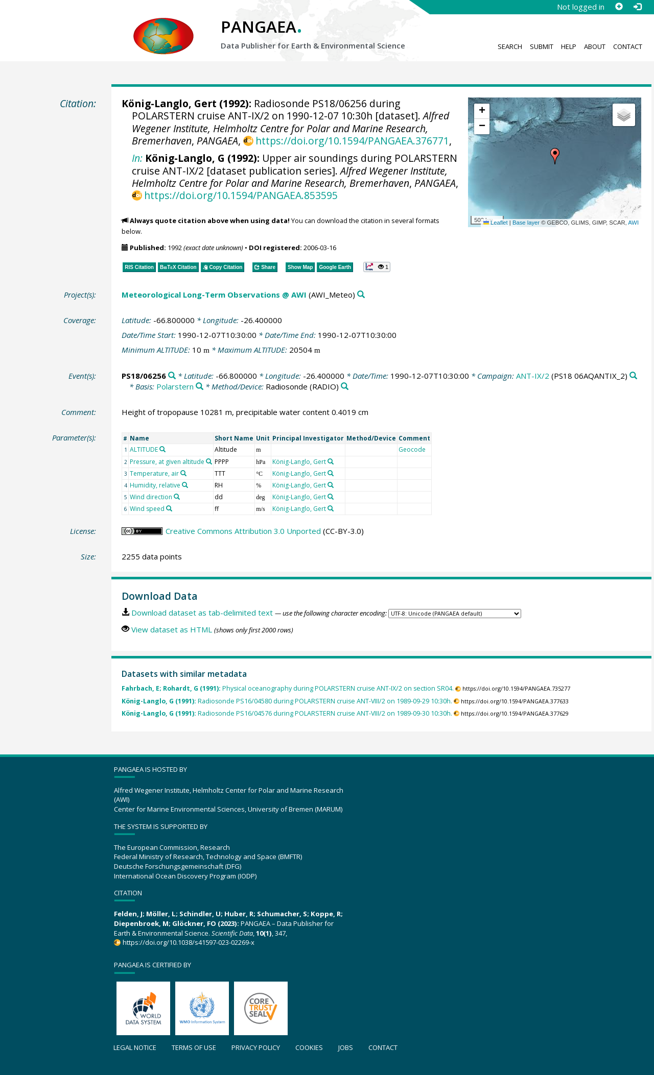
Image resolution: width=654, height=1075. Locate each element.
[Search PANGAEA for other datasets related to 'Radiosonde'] (344, 386)
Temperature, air (154, 473)
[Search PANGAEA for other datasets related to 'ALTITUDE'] (162, 449)
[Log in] (637, 7)
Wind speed (147, 508)
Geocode (412, 449)
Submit (541, 46)
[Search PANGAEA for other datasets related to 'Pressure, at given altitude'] (209, 461)
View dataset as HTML (171, 629)
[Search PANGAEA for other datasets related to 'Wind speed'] (169, 508)
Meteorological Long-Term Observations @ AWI (214, 294)
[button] (555, 156)
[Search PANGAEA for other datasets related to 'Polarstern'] (199, 386)
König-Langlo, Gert (169, 103)
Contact (627, 46)
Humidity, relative (155, 485)
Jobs (345, 1047)
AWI (633, 222)
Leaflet (495, 222)
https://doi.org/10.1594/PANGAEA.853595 (241, 195)
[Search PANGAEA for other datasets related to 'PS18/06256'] (172, 376)
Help (568, 46)
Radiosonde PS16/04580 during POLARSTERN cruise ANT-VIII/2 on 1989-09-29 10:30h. (287, 701)
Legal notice (134, 1047)
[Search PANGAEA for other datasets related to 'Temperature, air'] (183, 473)
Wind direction (151, 497)
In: (137, 158)
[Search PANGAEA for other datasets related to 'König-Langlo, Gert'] (331, 461)
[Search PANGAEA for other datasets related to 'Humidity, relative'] (185, 485)
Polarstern (175, 386)
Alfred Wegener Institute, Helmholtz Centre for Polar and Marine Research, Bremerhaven (290, 128)
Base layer (526, 222)
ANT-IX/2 (532, 376)
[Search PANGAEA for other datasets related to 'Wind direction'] (177, 497)
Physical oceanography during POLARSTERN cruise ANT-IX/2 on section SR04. (288, 688)
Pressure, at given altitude (167, 461)
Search (510, 46)
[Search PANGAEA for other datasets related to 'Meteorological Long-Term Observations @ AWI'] (361, 295)
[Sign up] (619, 7)
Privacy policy (255, 1047)
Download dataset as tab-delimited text (202, 612)
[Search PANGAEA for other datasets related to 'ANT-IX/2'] (633, 376)
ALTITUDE (144, 449)
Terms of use (194, 1047)
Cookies (309, 1047)
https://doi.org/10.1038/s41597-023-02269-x (188, 942)
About (594, 46)
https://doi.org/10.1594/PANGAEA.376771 (352, 141)
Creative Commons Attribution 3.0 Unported (243, 531)
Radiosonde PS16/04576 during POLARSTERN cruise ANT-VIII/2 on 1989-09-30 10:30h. (287, 713)
